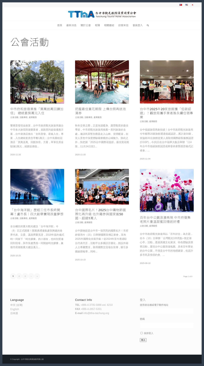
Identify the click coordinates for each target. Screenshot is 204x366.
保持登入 (148, 333)
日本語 (14, 313)
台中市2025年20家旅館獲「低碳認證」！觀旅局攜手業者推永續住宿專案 (166, 113)
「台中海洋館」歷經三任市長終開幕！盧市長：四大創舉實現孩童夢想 (37, 212)
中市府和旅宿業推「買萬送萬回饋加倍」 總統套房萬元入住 (37, 111)
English (14, 309)
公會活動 (14, 117)
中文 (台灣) (16, 305)
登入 (143, 340)
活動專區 (23, 117)
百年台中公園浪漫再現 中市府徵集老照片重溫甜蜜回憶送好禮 (165, 219)
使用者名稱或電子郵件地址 (154, 305)
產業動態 (33, 117)
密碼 (142, 319)
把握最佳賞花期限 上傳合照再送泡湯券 (100, 111)
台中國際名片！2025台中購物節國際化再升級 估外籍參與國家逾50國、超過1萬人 (100, 214)
